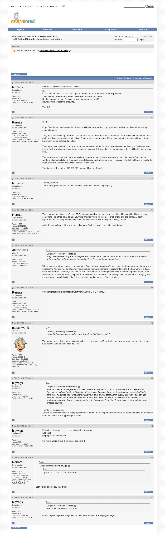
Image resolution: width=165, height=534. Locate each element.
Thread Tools (123, 78)
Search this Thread (142, 78)
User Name (119, 36)
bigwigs (17, 87)
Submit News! (51, 6)
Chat (39, 6)
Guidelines (47, 29)
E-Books (77, 29)
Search (143, 29)
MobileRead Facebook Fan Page (54, 50)
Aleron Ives (20, 250)
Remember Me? (145, 37)
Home (13, 6)
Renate (17, 122)
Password (118, 40)
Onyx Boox (52, 37)
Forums (23, 6)
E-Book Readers (39, 37)
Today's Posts (111, 29)
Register (20, 29)
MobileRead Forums (23, 37)
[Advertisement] (82, 63)
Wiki (32, 6)
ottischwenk (20, 327)
